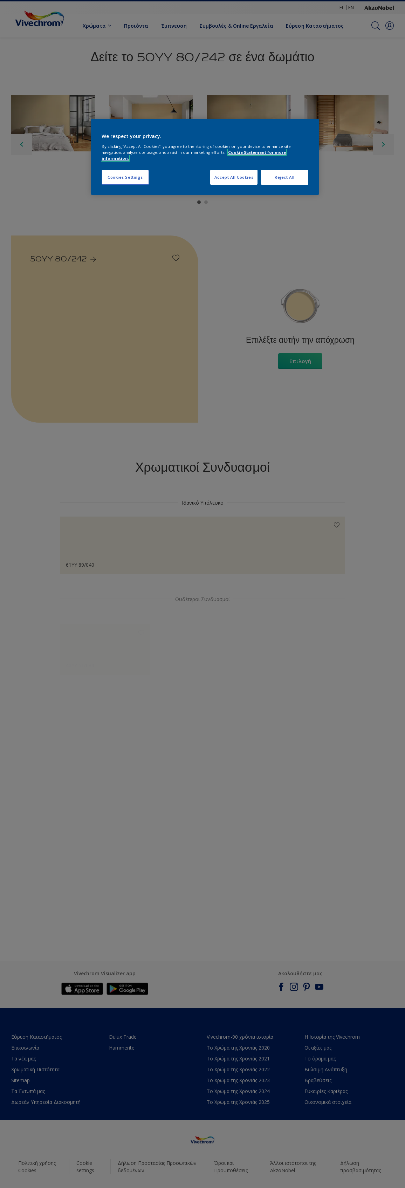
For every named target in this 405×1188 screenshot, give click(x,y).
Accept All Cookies (233, 177)
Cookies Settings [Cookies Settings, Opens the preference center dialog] (125, 177)
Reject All (285, 177)
